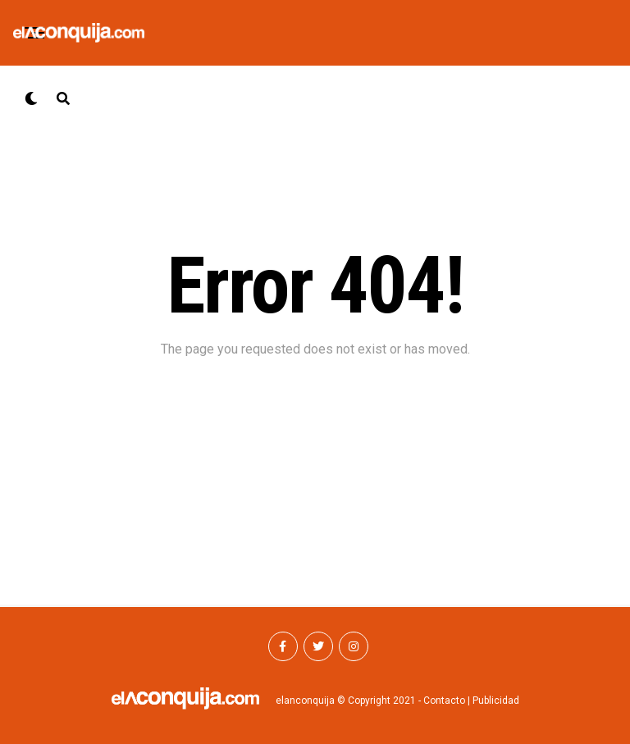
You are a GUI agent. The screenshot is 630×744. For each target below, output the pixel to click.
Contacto (444, 700)
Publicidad (495, 700)
